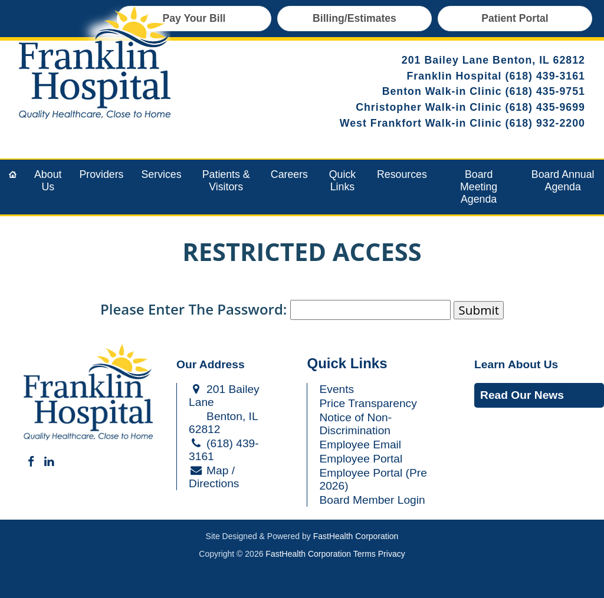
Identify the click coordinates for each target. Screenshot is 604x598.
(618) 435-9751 (545, 91)
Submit (478, 310)
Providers (101, 174)
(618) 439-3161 (545, 76)
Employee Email (360, 444)
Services (162, 174)
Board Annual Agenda (563, 181)
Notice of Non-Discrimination (355, 424)
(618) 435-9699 (545, 107)
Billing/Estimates (354, 18)
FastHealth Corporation (356, 536)
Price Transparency (367, 403)
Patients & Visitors (226, 181)
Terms (364, 554)
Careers (289, 174)
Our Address (210, 364)
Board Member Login (372, 500)
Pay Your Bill (194, 18)
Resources (402, 174)
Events (336, 389)
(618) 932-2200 (545, 123)
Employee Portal (360, 458)
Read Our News (522, 395)
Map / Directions (214, 477)
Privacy (391, 554)
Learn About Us (516, 364)
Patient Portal (514, 18)
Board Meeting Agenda (478, 187)
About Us (47, 181)
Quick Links (342, 181)
